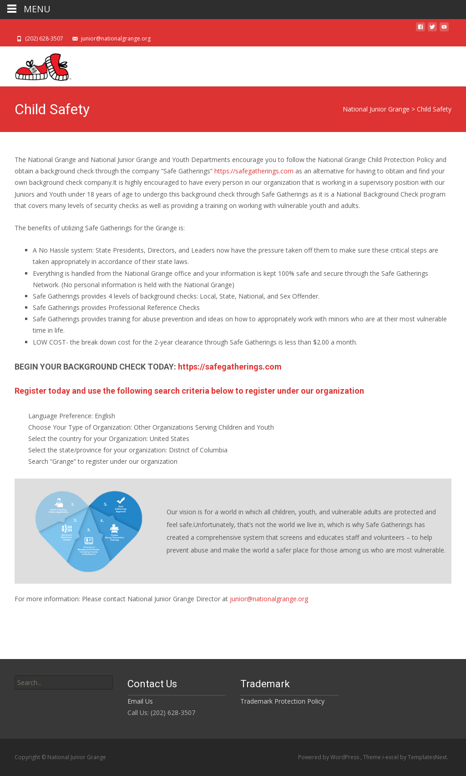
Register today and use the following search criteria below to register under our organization (189, 391)
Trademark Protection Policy (282, 701)
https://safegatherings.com (254, 171)
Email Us (140, 701)
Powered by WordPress (329, 757)
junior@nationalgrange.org (269, 598)
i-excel (391, 757)
